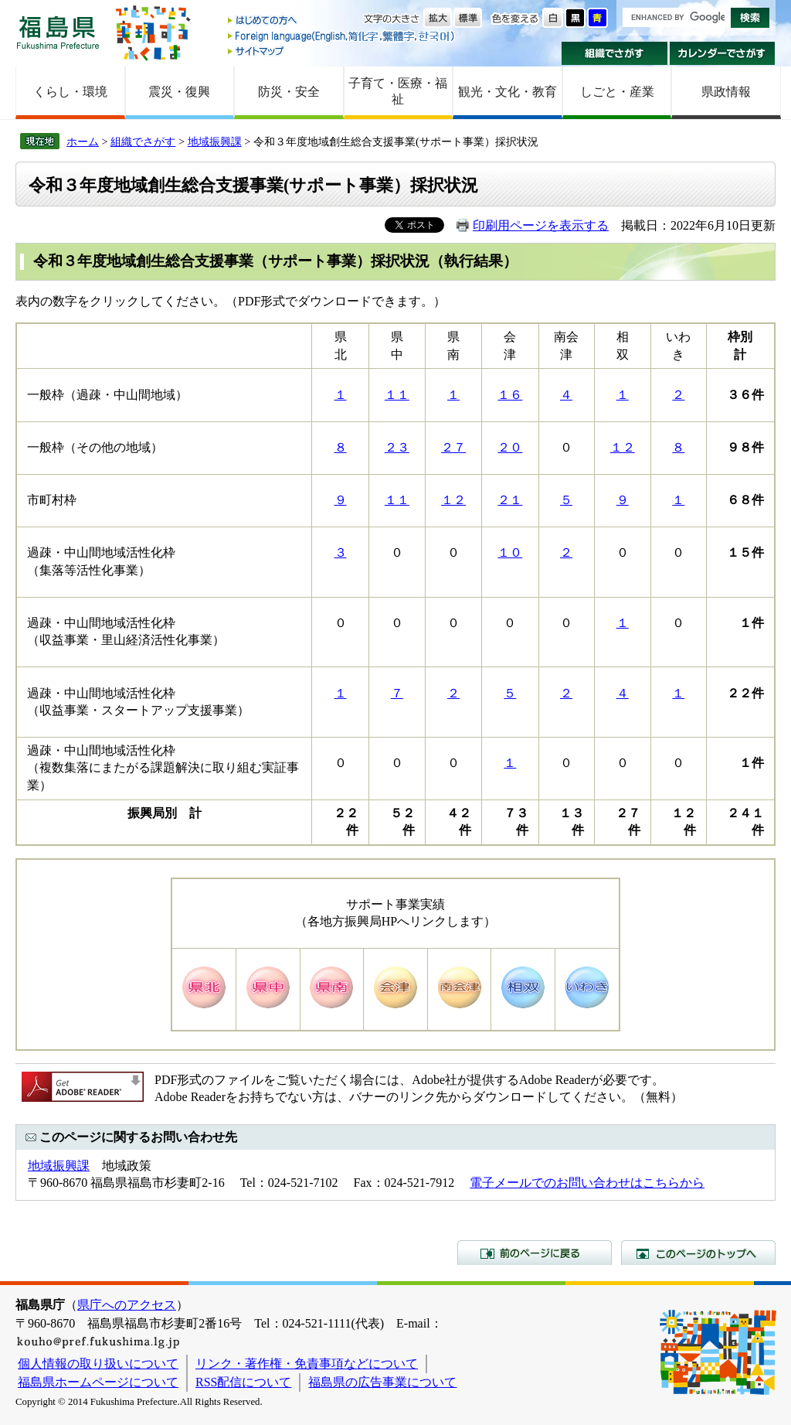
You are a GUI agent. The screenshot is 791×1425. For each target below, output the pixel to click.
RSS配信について (243, 1382)
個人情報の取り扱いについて (98, 1363)
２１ (509, 499)
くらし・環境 (70, 91)
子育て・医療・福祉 (397, 91)
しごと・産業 (617, 91)
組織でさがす (614, 53)
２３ (397, 447)
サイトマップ (342, 50)
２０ (509, 447)
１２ (622, 447)
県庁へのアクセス (126, 1304)
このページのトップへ (698, 1252)
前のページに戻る (534, 1252)
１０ (509, 552)
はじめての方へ (342, 21)
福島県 (57, 32)
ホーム (82, 141)
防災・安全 (289, 91)
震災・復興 (179, 91)
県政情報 (726, 91)
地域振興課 (215, 141)
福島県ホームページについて (98, 1382)
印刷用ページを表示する (541, 225)
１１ (397, 394)
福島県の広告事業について (382, 1382)
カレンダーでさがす (723, 53)
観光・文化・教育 (507, 91)
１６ (509, 394)
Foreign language (342, 36)
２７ (453, 447)
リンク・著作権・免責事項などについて (306, 1363)
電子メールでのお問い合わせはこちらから (587, 1182)
